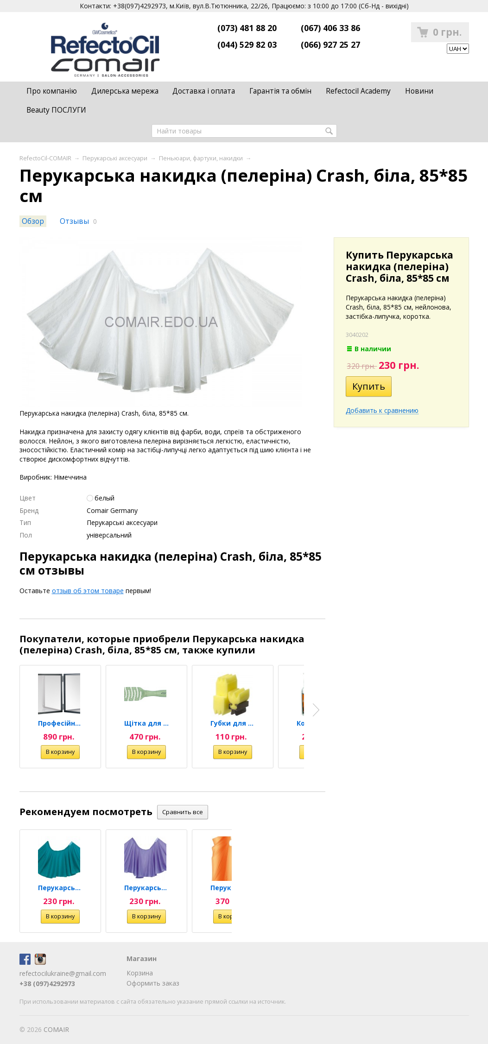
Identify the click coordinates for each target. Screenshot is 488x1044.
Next (316, 710)
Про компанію (51, 91)
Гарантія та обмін (280, 91)
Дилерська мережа (124, 91)
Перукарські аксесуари (114, 158)
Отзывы (74, 221)
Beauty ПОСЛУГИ (56, 110)
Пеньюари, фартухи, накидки (201, 158)
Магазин (142, 958)
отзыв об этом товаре (88, 590)
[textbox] (244, 131)
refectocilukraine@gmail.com (62, 973)
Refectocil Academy (358, 91)
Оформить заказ (153, 983)
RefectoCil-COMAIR (45, 158)
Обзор (33, 221)
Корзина (140, 972)
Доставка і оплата (203, 91)
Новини (419, 91)
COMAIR (56, 1029)
